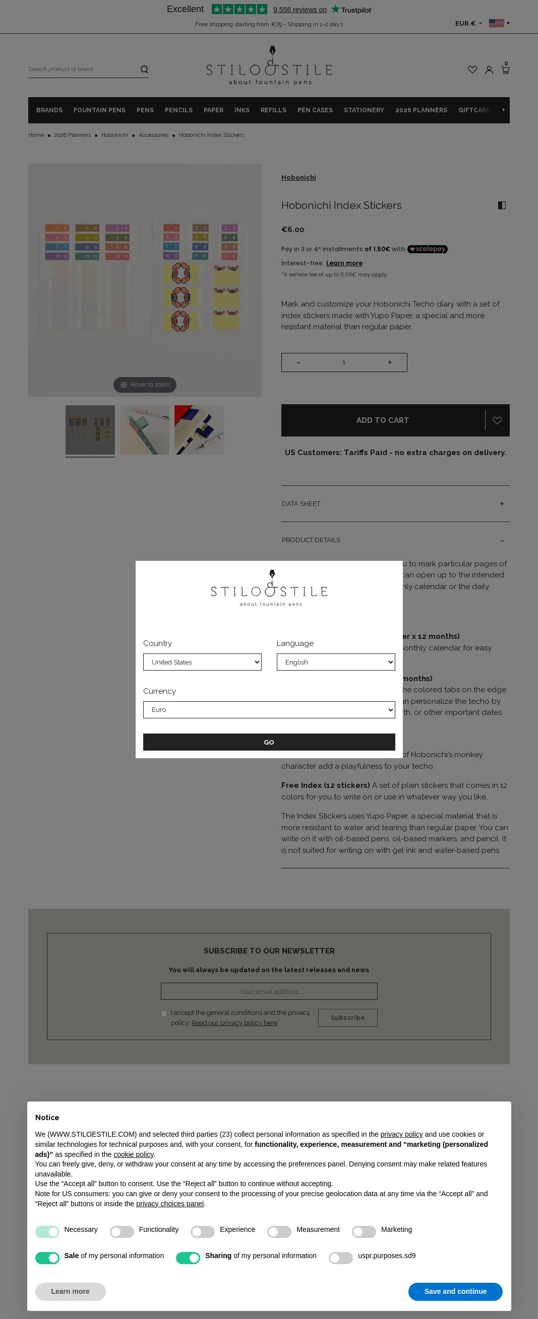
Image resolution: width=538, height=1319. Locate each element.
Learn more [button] (70, 1291)
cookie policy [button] (133, 1154)
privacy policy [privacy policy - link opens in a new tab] (402, 1134)
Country (157, 643)
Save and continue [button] (456, 1291)
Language (295, 643)
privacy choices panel (170, 1204)
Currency (159, 691)
